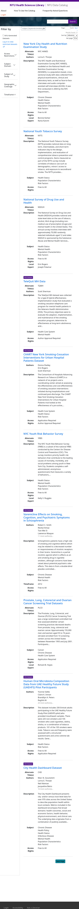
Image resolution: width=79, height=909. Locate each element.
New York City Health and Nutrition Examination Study (45, 45)
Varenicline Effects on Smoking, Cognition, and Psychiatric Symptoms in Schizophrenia (46, 517)
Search (73, 21)
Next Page (60, 861)
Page (62, 28)
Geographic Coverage (9, 85)
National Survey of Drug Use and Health (43, 201)
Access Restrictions (9, 54)
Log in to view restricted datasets (10, 44)
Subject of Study (8, 75)
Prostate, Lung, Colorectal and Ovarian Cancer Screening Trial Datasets (47, 601)
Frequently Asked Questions (55, 11)
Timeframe (9, 94)
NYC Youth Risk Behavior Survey (43, 434)
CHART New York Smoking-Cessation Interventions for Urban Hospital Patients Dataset (46, 357)
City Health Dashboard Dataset (42, 768)
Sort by (63, 35)
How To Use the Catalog (24, 11)
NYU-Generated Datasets (10, 36)
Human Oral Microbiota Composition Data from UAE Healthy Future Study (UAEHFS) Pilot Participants (46, 684)
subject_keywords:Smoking (33, 28)
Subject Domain (7, 65)
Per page (69, 38)
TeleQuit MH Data (34, 281)
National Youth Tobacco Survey (42, 131)
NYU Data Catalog (57, 5)
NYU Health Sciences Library (27, 5)
